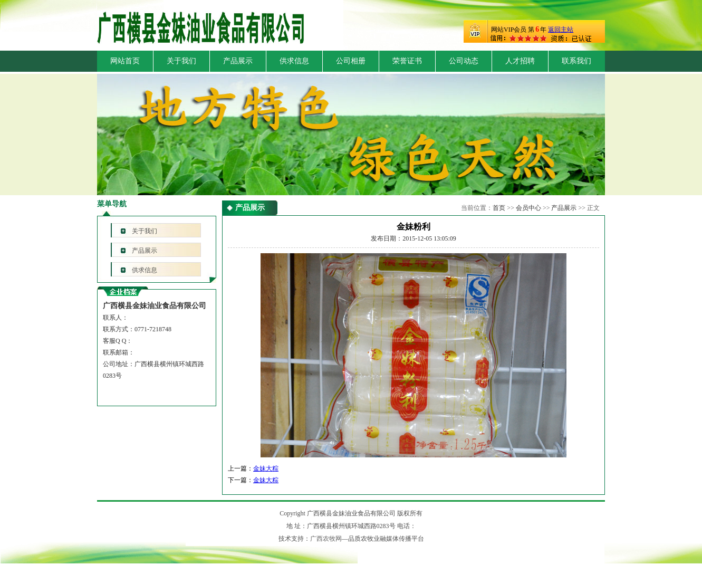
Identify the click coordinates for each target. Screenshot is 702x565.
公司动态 (463, 61)
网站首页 (125, 61)
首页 (499, 208)
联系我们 (576, 61)
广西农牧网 (326, 538)
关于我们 (181, 61)
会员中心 (528, 208)
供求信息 (294, 61)
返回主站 (560, 29)
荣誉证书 (407, 61)
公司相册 (351, 61)
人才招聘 (520, 61)
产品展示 (238, 61)
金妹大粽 (265, 468)
